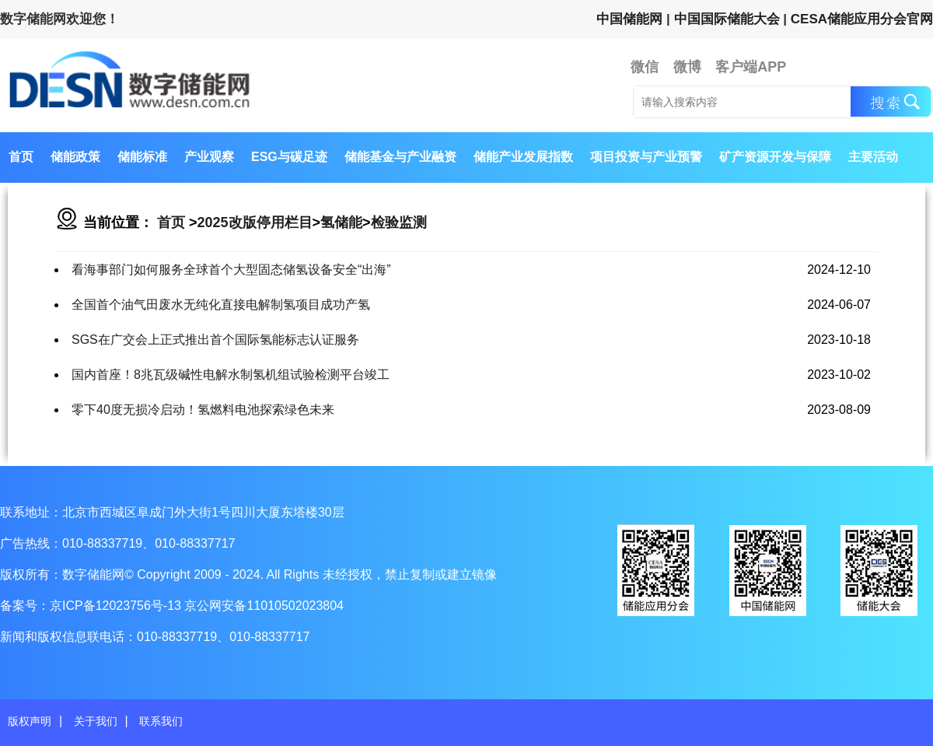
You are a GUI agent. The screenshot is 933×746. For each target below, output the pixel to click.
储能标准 (142, 156)
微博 (687, 67)
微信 (645, 67)
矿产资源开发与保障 (775, 156)
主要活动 (873, 156)
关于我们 (95, 721)
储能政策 (75, 156)
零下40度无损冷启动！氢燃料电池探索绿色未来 (203, 409)
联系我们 (161, 721)
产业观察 (209, 156)
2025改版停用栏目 (255, 222)
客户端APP (750, 67)
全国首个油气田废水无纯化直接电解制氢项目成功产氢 (221, 304)
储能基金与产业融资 (400, 156)
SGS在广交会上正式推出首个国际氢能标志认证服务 (215, 339)
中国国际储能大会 (727, 19)
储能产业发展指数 (523, 156)
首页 (21, 156)
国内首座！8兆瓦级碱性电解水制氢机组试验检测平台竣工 (231, 374)
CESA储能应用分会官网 (862, 19)
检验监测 (399, 222)
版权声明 (29, 721)
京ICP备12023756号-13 (117, 605)
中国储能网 (629, 19)
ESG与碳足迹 (289, 156)
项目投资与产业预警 (646, 156)
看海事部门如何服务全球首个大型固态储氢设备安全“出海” (231, 269)
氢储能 (341, 222)
